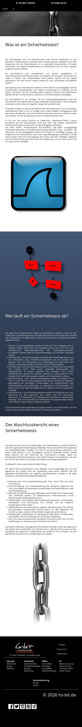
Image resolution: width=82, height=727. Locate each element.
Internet (10, 661)
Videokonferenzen (49, 671)
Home (5, 8)
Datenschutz (62, 653)
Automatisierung (41, 680)
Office (45, 661)
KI (60, 661)
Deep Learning (65, 666)
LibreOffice (46, 666)
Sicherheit (29, 661)
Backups (27, 668)
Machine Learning (66, 664)
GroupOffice (47, 668)
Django (9, 666)
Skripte (36, 685)
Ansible (36, 683)
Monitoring (28, 671)
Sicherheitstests (30, 664)
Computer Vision (66, 668)
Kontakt (62, 645)
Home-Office (47, 664)
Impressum (61, 649)
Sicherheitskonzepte (32, 666)
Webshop (10, 668)
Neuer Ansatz (64, 671)
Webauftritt (11, 664)
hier (45, 464)
